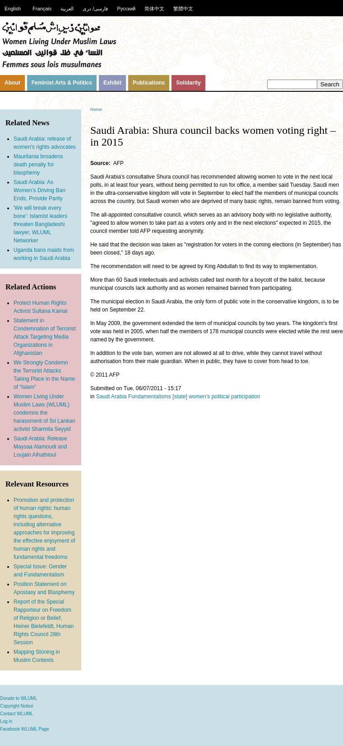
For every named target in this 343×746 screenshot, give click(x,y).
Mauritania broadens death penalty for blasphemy (38, 164)
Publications (149, 83)
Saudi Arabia (111, 396)
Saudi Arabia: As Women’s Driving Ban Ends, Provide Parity (39, 190)
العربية (67, 8)
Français (41, 8)
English (13, 8)
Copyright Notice (16, 706)
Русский (126, 8)
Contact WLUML (16, 713)
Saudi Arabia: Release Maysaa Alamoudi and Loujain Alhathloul (40, 446)
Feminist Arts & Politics (62, 83)
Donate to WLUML (18, 698)
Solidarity (188, 83)
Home (96, 109)
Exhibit (112, 83)
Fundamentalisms (149, 396)
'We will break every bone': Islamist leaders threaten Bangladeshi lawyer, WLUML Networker (40, 224)
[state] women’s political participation (216, 396)
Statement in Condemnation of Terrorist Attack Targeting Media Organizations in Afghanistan (45, 336)
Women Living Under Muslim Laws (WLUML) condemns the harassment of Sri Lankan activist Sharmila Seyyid (44, 412)
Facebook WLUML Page (24, 729)
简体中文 (154, 8)
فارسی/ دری (95, 8)
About (12, 83)
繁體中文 (183, 8)
